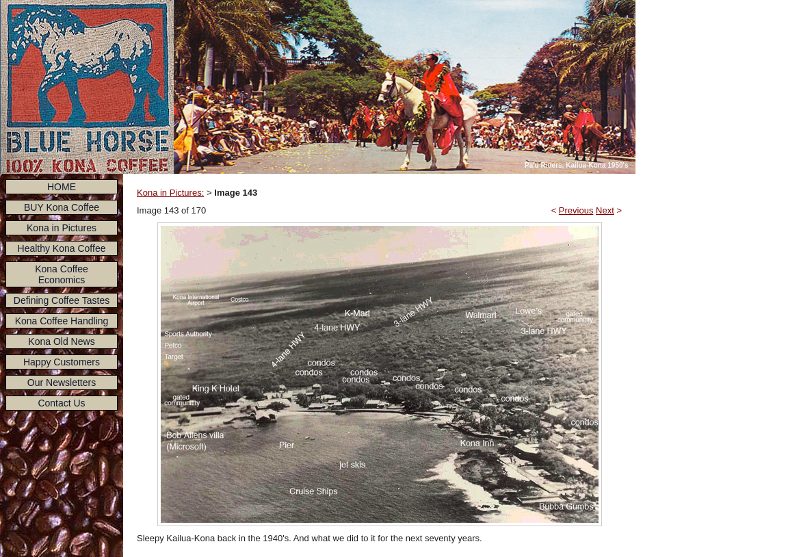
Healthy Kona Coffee (62, 248)
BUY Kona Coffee (61, 207)
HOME (61, 186)
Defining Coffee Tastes (61, 300)
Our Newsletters (61, 382)
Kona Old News (61, 341)
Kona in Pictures (61, 227)
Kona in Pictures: (170, 192)
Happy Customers (61, 362)
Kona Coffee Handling (62, 320)
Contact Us (61, 403)
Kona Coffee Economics (61, 274)
